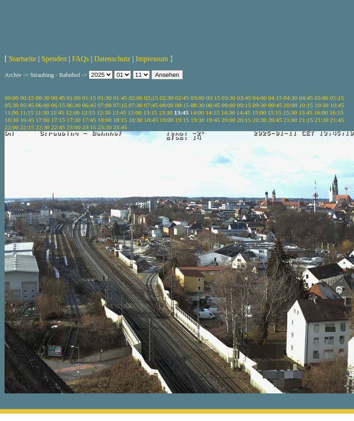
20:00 (228, 119)
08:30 (197, 105)
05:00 (321, 97)
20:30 (259, 119)
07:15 (120, 105)
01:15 (89, 97)
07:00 (104, 105)
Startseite (22, 59)
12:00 (73, 112)
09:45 (275, 105)
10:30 (321, 105)
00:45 (58, 97)
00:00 (11, 97)
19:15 (182, 119)
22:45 (58, 127)
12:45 (119, 112)
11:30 (42, 112)
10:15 (306, 105)
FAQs (80, 59)
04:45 (306, 97)
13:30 (165, 112)
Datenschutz (112, 59)
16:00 (321, 112)
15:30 (290, 112)
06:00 (42, 105)
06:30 (73, 105)
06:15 (58, 105)
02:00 (136, 97)
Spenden (54, 59)
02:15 (151, 97)
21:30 (321, 119)
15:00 (259, 112)
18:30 (136, 119)
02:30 (166, 97)
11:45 (57, 112)
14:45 (243, 112)
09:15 (244, 105)
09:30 (259, 105)
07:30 (136, 105)
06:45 (89, 105)
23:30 (104, 127)
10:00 (290, 105)
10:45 (337, 105)
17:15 (58, 119)
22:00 (11, 127)
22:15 (27, 127)
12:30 (103, 112)
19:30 (197, 119)
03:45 (244, 97)
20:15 (244, 119)
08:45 (213, 105)
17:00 (42, 119)
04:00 (259, 97)
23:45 (120, 127)
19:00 (166, 119)
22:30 (42, 127)
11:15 (27, 112)
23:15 (89, 127)
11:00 (11, 112)
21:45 (337, 119)
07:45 (151, 105)
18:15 (120, 119)
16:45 (27, 119)
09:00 (228, 105)
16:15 (336, 112)
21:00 (290, 119)
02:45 (182, 97)
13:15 (150, 112)
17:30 (73, 119)
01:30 (104, 97)
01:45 (120, 97)
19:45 (213, 119)
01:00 (73, 97)
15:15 (274, 112)
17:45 (89, 119)
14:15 (212, 112)
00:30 (42, 97)
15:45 (305, 112)
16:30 (11, 119)
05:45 (27, 105)
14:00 (197, 112)
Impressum (152, 59)
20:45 (275, 119)
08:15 (182, 105)
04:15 (275, 97)
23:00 (73, 127)
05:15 (337, 97)
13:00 (135, 112)
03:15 (213, 97)
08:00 (166, 105)
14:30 (228, 112)
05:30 (11, 105)
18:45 (151, 119)
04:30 (290, 97)
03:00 (197, 97)
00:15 (27, 97)
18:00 (104, 119)
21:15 (306, 119)
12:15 (88, 112)
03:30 (228, 97)
